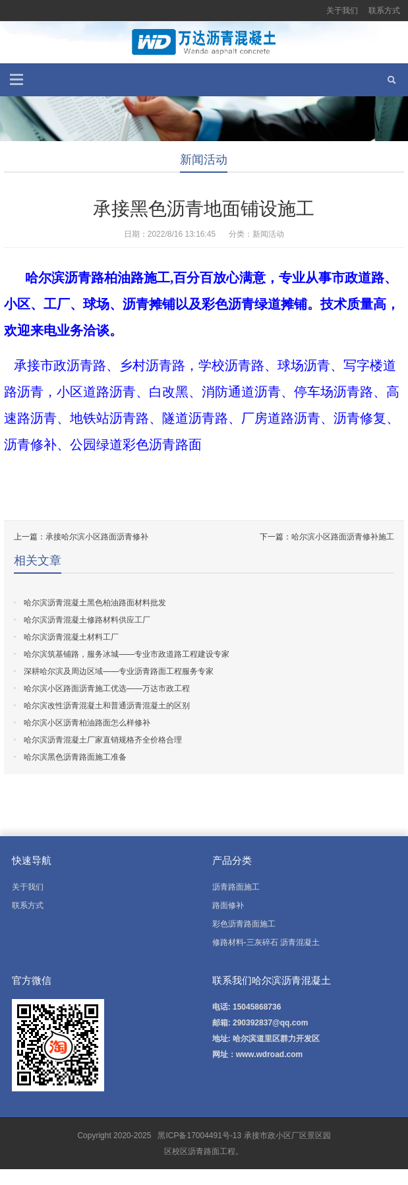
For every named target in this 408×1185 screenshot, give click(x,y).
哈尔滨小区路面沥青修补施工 (342, 536)
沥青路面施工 (236, 887)
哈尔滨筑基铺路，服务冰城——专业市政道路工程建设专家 (126, 654)
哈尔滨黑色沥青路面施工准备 (75, 757)
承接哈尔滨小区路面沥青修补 (96, 536)
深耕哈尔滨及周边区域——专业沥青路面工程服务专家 (119, 671)
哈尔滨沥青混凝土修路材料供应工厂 (87, 619)
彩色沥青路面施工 (244, 923)
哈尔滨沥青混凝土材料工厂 (71, 637)
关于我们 (342, 10)
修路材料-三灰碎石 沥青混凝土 (266, 942)
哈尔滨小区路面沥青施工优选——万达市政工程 (107, 688)
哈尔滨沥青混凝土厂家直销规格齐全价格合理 (103, 739)
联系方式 (384, 10)
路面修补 (228, 905)
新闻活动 (203, 159)
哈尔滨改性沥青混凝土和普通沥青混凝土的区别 (107, 705)
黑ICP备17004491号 (193, 1135)
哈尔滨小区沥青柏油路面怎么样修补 (87, 722)
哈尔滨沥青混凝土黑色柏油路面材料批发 (95, 602)
